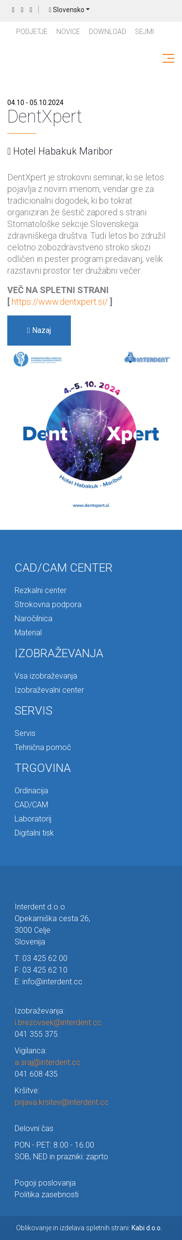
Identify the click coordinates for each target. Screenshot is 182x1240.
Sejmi (144, 31)
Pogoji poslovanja (45, 1183)
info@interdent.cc (52, 981)
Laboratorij (33, 818)
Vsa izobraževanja (46, 676)
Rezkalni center (40, 590)
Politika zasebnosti (47, 1194)
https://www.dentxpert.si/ (60, 302)
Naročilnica (33, 618)
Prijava (31, 10)
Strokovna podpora (48, 604)
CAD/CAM (31, 804)
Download (107, 31)
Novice (68, 31)
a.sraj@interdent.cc (48, 1062)
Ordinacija (31, 790)
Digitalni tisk (34, 833)
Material (28, 632)
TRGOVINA (43, 768)
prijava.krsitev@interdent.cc (62, 1102)
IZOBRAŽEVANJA (59, 653)
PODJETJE (32, 31)
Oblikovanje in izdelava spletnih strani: (89, 1228)
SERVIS (33, 710)
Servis (25, 733)
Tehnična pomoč (43, 747)
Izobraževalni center (49, 690)
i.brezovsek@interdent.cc (58, 1022)
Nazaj (39, 330)
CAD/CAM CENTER (64, 568)
